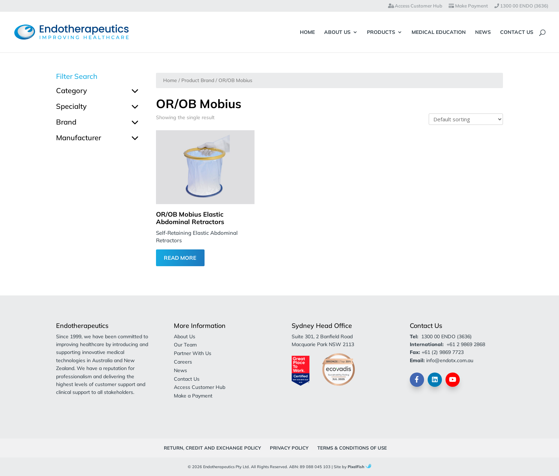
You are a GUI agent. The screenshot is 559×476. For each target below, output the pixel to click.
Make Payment (468, 6)
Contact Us (516, 32)
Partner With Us (192, 353)
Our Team (185, 344)
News (483, 32)
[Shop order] (466, 119)
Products (381, 32)
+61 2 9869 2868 (466, 344)
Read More (180, 257)
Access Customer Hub (415, 6)
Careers (183, 362)
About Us (337, 32)
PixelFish (359, 466)
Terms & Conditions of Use (352, 448)
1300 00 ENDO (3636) (521, 6)
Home (307, 32)
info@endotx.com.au (449, 360)
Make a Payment (193, 396)
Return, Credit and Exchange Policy (212, 448)
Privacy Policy (289, 448)
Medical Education (439, 32)
